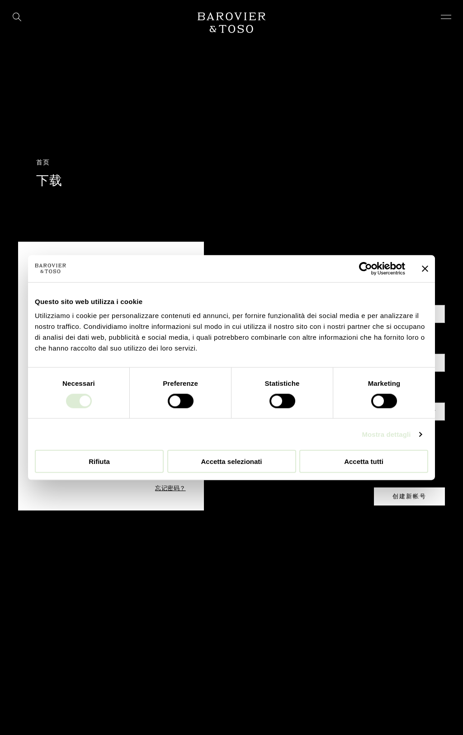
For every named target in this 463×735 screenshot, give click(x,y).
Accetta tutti (363, 461)
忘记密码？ (170, 488)
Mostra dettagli (386, 434)
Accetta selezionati (231, 461)
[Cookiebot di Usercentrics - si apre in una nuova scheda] (365, 268)
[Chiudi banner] (425, 268)
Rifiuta (99, 461)
